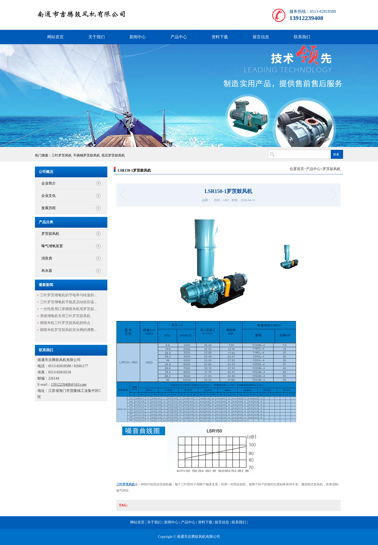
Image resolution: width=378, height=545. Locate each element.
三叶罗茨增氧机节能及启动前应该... (68, 302)
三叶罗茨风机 (62, 155)
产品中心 (179, 37)
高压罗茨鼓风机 (113, 155)
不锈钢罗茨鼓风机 (86, 155)
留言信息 (261, 37)
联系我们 (302, 37)
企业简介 (48, 183)
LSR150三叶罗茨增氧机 (332, 194)
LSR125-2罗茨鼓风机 (124, 194)
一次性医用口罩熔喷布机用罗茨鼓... (68, 309)
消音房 (46, 258)
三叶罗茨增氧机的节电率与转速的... (68, 295)
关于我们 (96, 37)
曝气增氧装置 (52, 246)
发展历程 (48, 208)
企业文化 (48, 196)
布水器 (46, 271)
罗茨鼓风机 (50, 234)
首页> (301, 169)
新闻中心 (137, 37)
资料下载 (220, 37)
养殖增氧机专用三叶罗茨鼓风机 (65, 316)
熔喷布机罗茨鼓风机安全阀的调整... (68, 330)
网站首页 (55, 37)
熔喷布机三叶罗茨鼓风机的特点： (67, 323)
